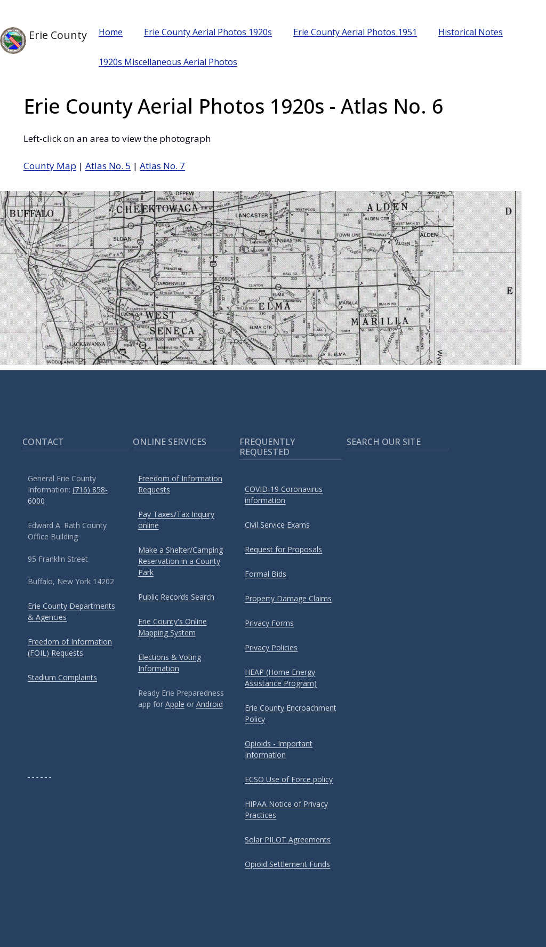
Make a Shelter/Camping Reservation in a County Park (180, 561)
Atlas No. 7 (162, 166)
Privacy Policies (271, 647)
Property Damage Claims (288, 598)
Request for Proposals (283, 549)
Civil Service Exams (277, 525)
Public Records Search (176, 597)
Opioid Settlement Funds (287, 864)
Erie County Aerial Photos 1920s (208, 32)
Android (209, 704)
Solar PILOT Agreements (288, 839)
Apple (174, 704)
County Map (49, 166)
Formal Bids (265, 574)
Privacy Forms (269, 623)
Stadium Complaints (62, 677)
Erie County (34, 40)
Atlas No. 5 (108, 166)
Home (111, 32)
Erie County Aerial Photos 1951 (355, 32)
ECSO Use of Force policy (289, 779)
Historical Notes (470, 32)
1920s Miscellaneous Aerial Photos (168, 62)
